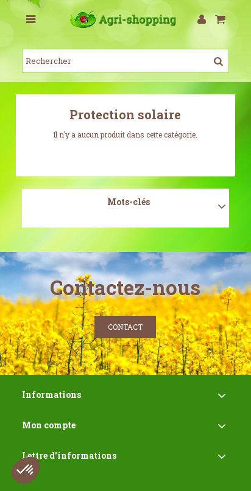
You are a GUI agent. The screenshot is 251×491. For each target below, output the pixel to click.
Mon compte (49, 425)
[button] (25, 470)
